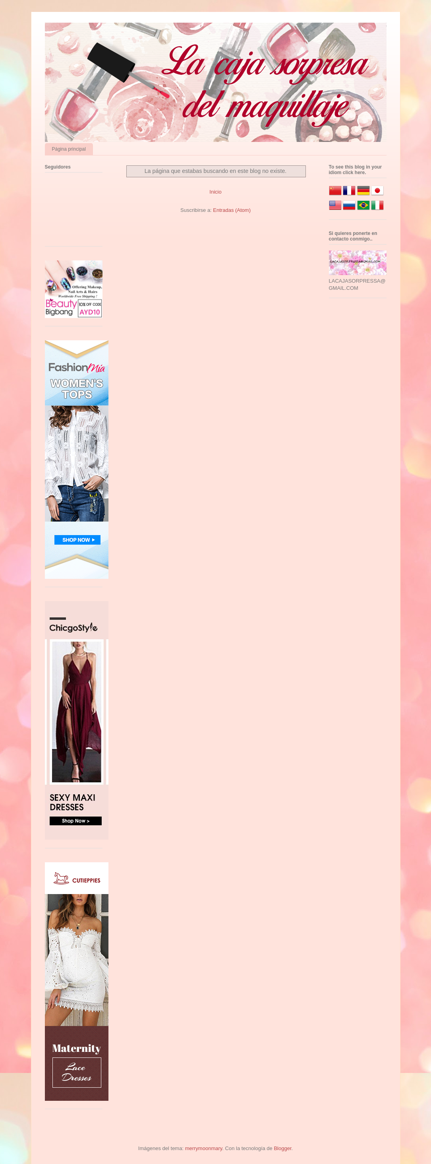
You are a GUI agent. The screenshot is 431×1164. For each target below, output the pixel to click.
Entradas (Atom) (232, 210)
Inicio (215, 192)
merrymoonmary (203, 1148)
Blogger (282, 1148)
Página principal (69, 149)
